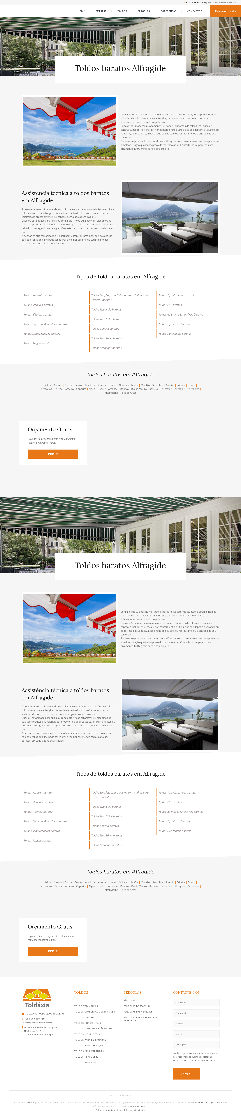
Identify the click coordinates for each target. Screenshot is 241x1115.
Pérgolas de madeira (137, 1006)
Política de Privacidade (200, 1060)
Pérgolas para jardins (138, 1011)
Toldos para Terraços (89, 1045)
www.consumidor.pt (138, 1106)
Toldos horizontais (87, 1022)
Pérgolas (129, 1000)
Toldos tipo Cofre (86, 1056)
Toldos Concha (84, 1017)
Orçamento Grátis (225, 11)
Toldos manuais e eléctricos (93, 1028)
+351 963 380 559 (195, 2)
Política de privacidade (106, 1110)
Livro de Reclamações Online (132, 1110)
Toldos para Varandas (89, 1051)
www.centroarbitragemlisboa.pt (207, 1102)
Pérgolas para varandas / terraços (140, 1019)
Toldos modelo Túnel (88, 1034)
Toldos (79, 1000)
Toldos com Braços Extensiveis (95, 1011)
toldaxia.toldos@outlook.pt (43, 1013)
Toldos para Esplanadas (90, 1039)
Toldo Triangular (86, 1006)
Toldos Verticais (85, 1062)
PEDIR (53, 454)
